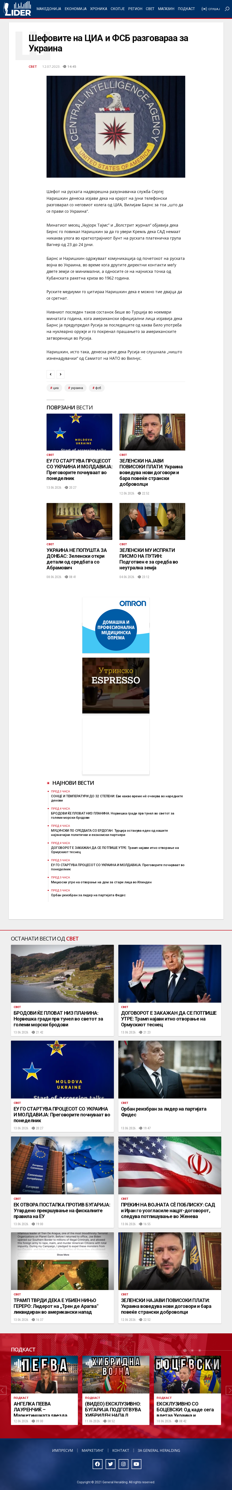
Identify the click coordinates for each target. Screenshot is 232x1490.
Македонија (48, 9)
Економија (76, 9)
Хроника (98, 9)
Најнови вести (73, 782)
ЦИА (56, 388)
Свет (150, 9)
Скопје (118, 9)
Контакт (120, 1450)
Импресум (62, 1450)
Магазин (166, 9)
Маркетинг (93, 1450)
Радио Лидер (17, 9)
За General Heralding (159, 1450)
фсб (98, 388)
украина (77, 388)
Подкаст (186, 9)
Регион (135, 9)
